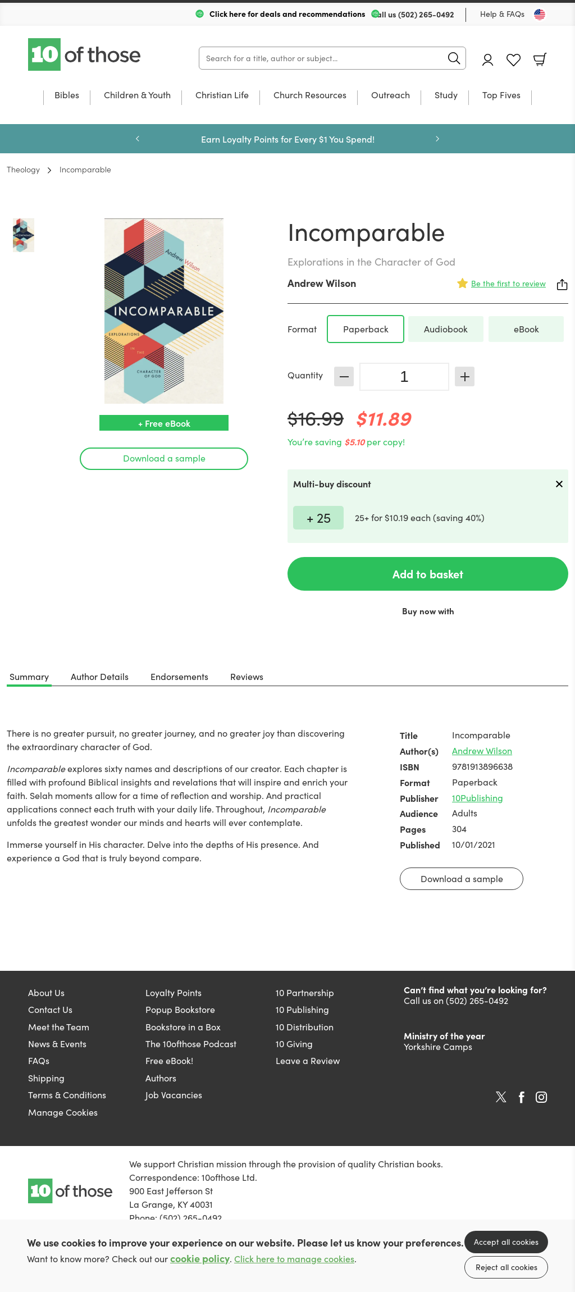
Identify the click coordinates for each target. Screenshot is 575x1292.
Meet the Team (58, 1027)
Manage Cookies (63, 1112)
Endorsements (179, 676)
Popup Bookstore (180, 1009)
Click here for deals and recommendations (287, 13)
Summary (29, 676)
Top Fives (501, 95)
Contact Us (50, 1009)
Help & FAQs (502, 13)
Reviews (246, 676)
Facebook (521, 1097)
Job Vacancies (173, 1095)
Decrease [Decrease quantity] (344, 376)
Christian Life (222, 95)
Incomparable (85, 169)
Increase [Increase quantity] (464, 376)
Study (446, 95)
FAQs (38, 1060)
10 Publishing (302, 1009)
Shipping (46, 1078)
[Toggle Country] (539, 14)
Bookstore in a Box (183, 1027)
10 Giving (294, 1043)
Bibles (66, 95)
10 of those (85, 54)
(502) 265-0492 (426, 14)
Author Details (100, 676)
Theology (23, 169)
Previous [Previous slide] (137, 138)
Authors (160, 1078)
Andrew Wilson (322, 283)
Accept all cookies (506, 1241)
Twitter (501, 1097)
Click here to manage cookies (294, 1258)
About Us (46, 992)
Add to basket (428, 573)
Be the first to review (508, 283)
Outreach (390, 95)
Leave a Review (308, 1060)
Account (488, 60)
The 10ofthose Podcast (190, 1043)
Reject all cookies (506, 1267)
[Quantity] (404, 377)
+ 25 (319, 517)
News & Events (57, 1043)
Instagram (541, 1097)
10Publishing (477, 797)
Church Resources (309, 95)
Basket (540, 59)
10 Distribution (305, 1027)
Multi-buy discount (332, 483)
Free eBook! (169, 1060)
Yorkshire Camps (438, 1046)
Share (562, 284)
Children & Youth (137, 95)
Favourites (513, 60)
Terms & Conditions (67, 1095)
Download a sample (164, 458)
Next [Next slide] (437, 138)
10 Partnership (305, 992)
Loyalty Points (173, 992)
